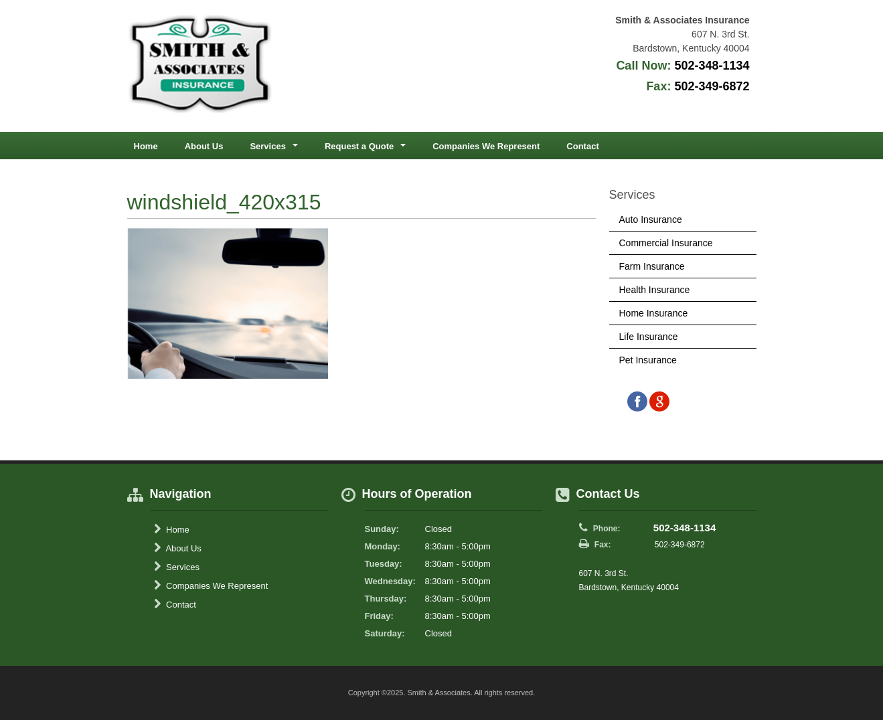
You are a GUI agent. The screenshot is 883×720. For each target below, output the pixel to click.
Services (176, 566)
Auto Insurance (650, 219)
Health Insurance (654, 289)
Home (146, 146)
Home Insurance (653, 313)
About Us (204, 146)
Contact (582, 146)
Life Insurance (648, 336)
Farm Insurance (652, 266)
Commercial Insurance (666, 243)
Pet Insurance (648, 360)
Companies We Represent (486, 146)
